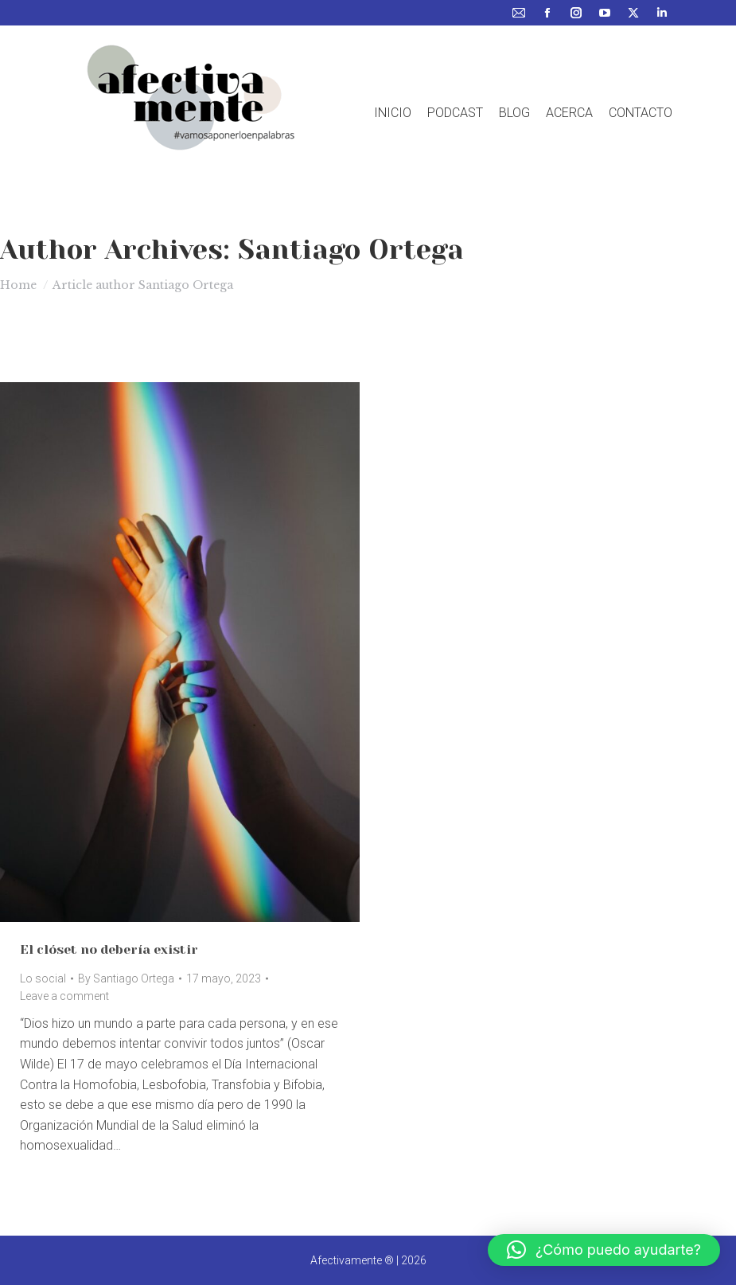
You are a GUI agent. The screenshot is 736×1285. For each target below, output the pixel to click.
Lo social (43, 978)
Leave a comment (64, 996)
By (126, 978)
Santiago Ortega (351, 249)
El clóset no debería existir (109, 949)
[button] (604, 1250)
